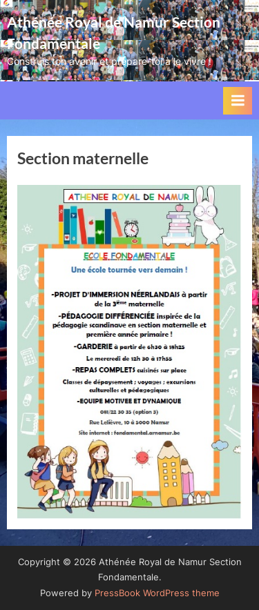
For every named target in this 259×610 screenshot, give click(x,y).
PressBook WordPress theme (157, 593)
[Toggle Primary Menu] (237, 101)
